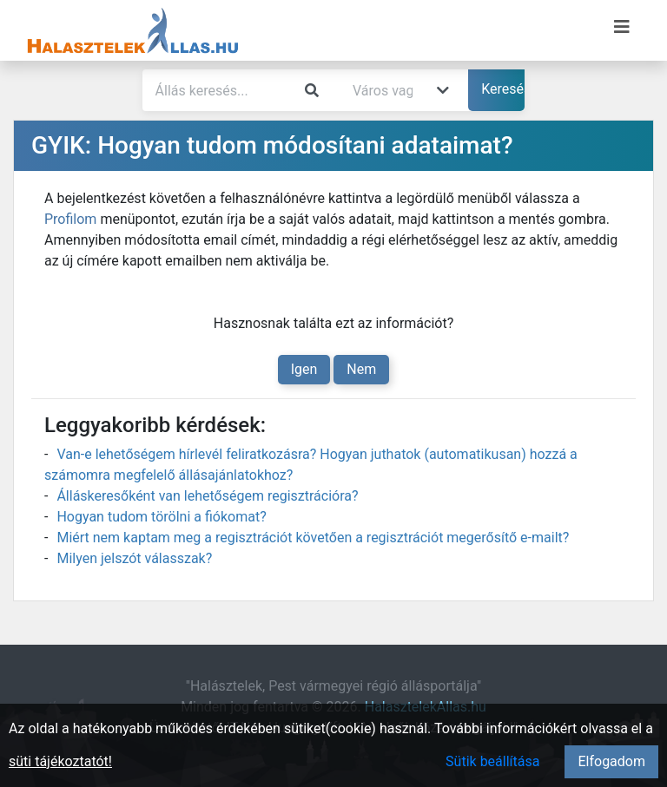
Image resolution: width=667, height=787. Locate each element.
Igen (304, 369)
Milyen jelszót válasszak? (134, 558)
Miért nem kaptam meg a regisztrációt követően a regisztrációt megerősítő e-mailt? (312, 537)
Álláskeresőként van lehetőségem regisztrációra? (207, 496)
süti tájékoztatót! (60, 761)
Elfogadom (611, 761)
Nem (361, 369)
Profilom (70, 219)
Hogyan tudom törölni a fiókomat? (161, 516)
